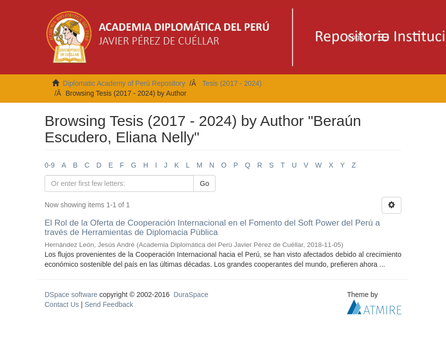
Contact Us (62, 304)
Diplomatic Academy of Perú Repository (124, 83)
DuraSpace (190, 294)
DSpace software (71, 294)
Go (204, 183)
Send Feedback (109, 304)
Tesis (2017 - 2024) (232, 83)
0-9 (50, 165)
